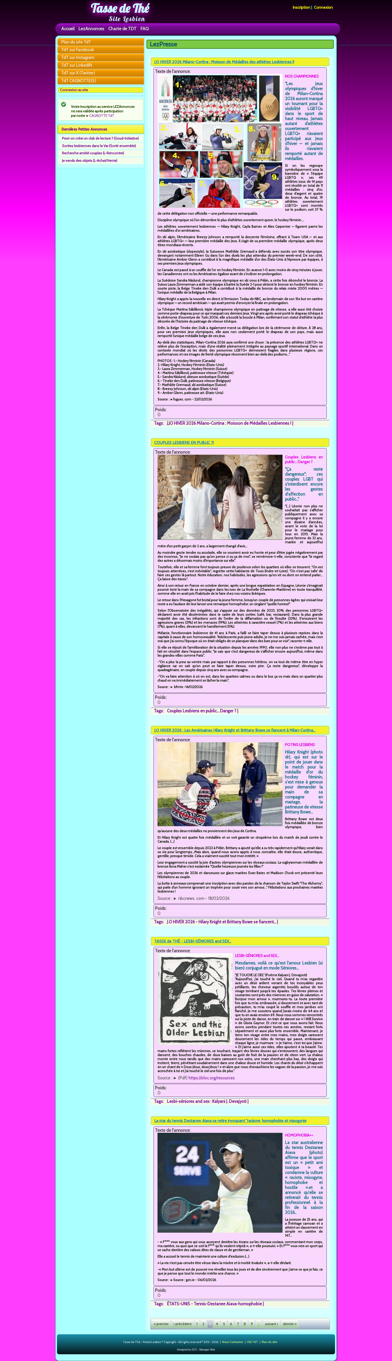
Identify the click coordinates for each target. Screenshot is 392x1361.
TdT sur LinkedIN (76, 65)
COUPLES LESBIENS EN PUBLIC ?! (184, 442)
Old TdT (252, 1342)
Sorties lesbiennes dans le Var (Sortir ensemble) (99, 146)
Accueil (67, 28)
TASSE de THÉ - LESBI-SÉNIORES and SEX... (192, 941)
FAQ (144, 28)
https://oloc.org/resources (211, 1077)
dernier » (289, 1324)
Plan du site (269, 1342)
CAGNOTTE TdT (101, 115)
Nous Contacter (232, 1342)
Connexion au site (74, 90)
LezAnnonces (91, 28)
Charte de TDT (122, 28)
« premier (161, 1324)
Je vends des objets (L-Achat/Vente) (89, 160)
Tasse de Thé (120, 8)
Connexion (323, 7)
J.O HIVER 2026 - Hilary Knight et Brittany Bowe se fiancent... (221, 921)
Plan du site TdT (76, 41)
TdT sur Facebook (77, 49)
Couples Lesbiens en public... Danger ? (201, 710)
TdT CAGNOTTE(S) (78, 80)
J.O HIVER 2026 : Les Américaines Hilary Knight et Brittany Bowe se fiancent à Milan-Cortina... (234, 730)
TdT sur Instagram (77, 57)
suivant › (271, 1324)
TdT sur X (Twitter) (78, 72)
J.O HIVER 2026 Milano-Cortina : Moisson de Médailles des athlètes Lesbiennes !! (224, 61)
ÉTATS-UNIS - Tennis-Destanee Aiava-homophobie (214, 1303)
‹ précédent (183, 1324)
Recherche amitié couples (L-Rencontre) (93, 153)
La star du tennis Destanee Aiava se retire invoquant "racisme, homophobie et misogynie (230, 1120)
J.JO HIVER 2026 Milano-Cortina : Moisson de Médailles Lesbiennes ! (229, 423)
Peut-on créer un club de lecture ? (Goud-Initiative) (100, 138)
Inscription (301, 7)
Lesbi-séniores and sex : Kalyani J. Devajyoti (206, 1101)
